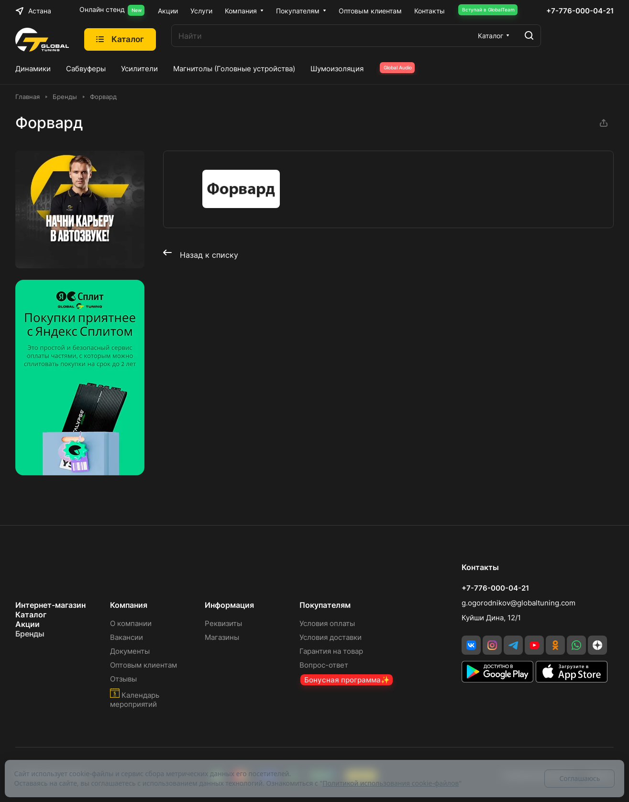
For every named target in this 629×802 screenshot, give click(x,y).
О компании (131, 623)
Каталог (30, 614)
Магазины (222, 637)
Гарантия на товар (331, 651)
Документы (130, 651)
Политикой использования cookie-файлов (390, 783)
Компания (128, 605)
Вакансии (126, 637)
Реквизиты (223, 623)
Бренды (29, 633)
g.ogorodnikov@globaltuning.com (518, 602)
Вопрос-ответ (323, 665)
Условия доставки (330, 637)
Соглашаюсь (579, 778)
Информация (229, 605)
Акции (27, 624)
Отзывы (123, 678)
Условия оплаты (327, 623)
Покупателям (325, 605)
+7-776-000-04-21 (580, 11)
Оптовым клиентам (143, 665)
